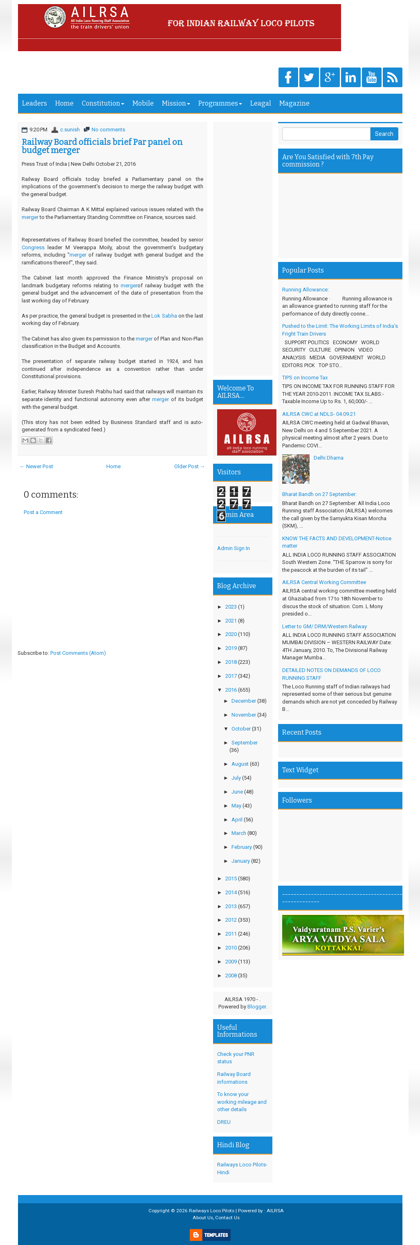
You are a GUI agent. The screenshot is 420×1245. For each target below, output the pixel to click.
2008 (231, 975)
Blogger (256, 1007)
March (238, 833)
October (241, 729)
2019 (231, 648)
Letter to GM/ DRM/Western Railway (324, 626)
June (237, 792)
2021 (231, 621)
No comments (108, 129)
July (236, 778)
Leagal (260, 103)
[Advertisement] (112, 590)
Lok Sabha (164, 316)
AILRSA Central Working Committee (324, 582)
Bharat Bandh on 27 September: (319, 494)
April (237, 819)
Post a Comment (43, 512)
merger (31, 217)
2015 (231, 878)
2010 (231, 948)
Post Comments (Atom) (78, 653)
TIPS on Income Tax (305, 377)
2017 (231, 676)
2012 (231, 920)
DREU (224, 1122)
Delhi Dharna (329, 458)
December (243, 701)
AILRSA (275, 1210)
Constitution (103, 103)
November (243, 715)
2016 (231, 690)
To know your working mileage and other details (242, 1101)
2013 (231, 906)
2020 (231, 634)
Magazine (294, 103)
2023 (231, 607)
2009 (231, 962)
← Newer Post (36, 466)
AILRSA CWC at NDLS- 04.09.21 (319, 414)
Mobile (143, 103)
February (241, 847)
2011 (231, 934)
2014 (231, 892)
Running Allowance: (305, 289)
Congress (35, 247)
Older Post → (189, 466)
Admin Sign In (233, 548)
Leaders (34, 103)
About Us (203, 1217)
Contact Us (227, 1217)
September (244, 743)
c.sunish (70, 129)
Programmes (220, 103)
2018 (231, 662)
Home (64, 103)
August (240, 764)
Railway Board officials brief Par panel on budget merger (102, 146)
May (236, 806)
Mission (176, 103)
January (240, 861)
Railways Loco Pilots (211, 1210)
